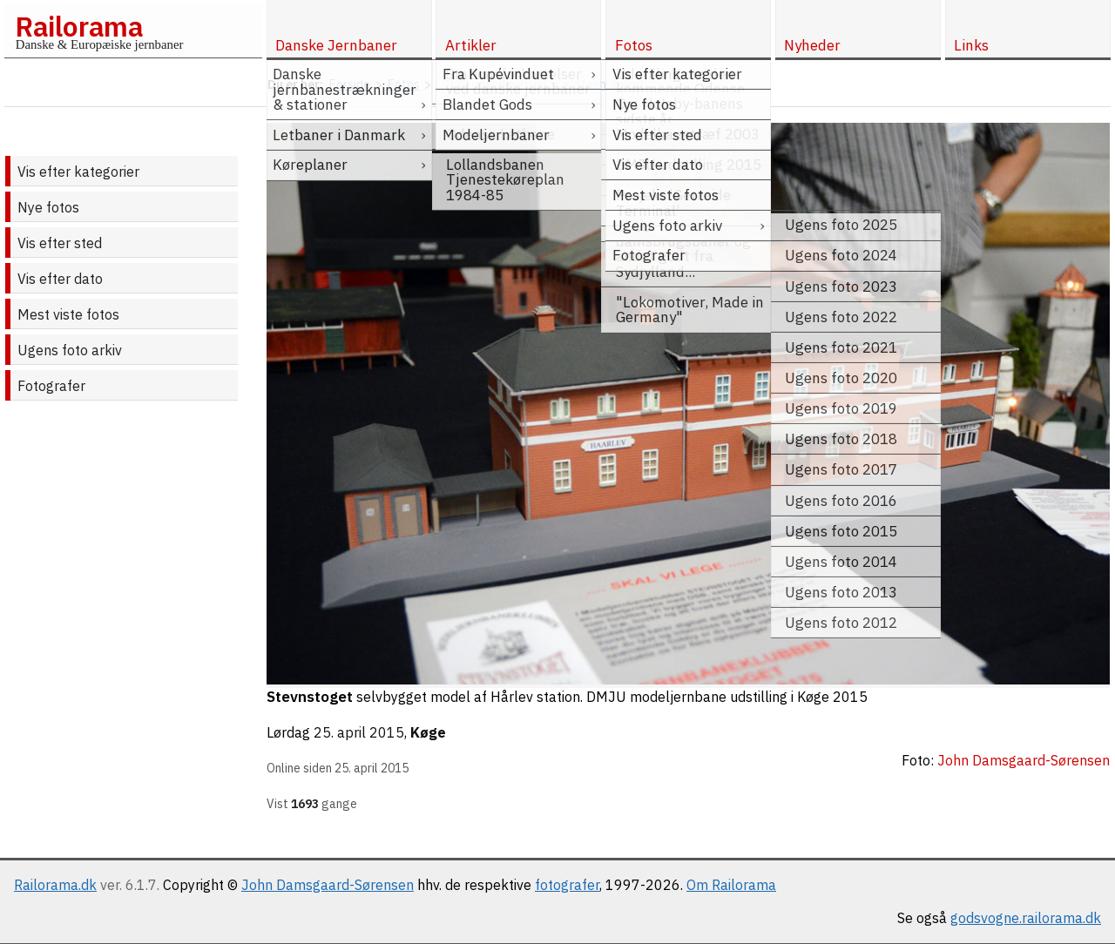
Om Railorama (731, 884)
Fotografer (51, 385)
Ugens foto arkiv (69, 350)
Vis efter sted (59, 243)
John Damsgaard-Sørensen (327, 884)
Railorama (79, 26)
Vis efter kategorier (78, 171)
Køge (428, 732)
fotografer (567, 884)
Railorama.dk (55, 884)
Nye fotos (48, 207)
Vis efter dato (60, 278)
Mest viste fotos (68, 314)
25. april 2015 (359, 732)
